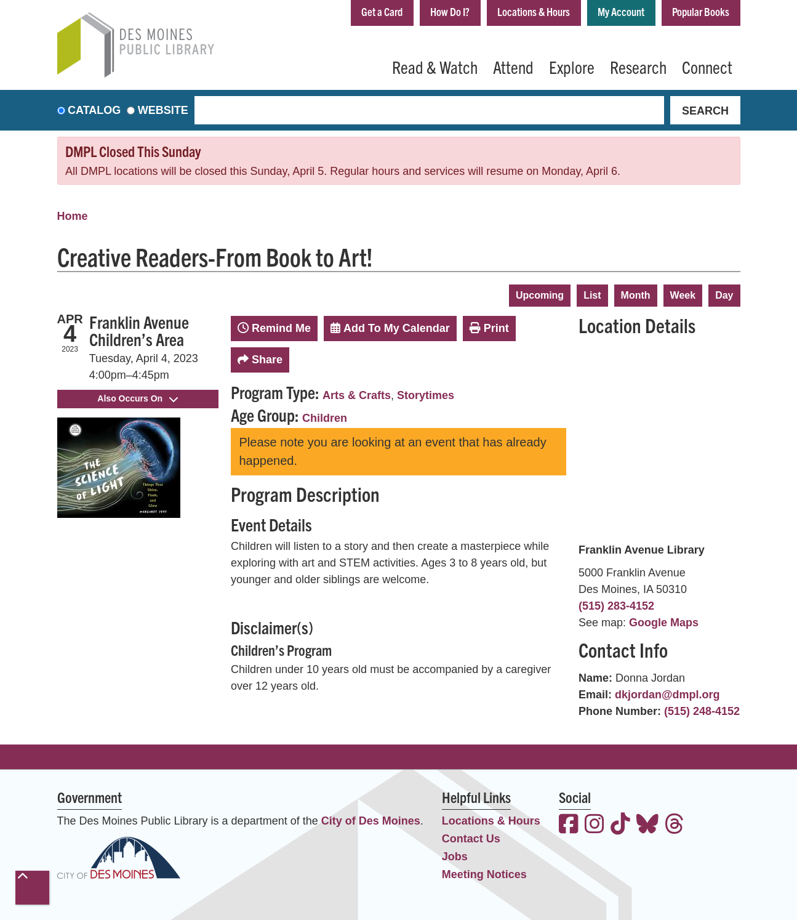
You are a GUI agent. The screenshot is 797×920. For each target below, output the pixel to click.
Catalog (94, 110)
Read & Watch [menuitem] (435, 66)
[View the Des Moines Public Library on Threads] (674, 825)
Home (72, 216)
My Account (621, 11)
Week (683, 295)
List (592, 295)
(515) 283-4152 (616, 606)
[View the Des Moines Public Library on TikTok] (620, 825)
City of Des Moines (370, 821)
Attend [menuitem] (513, 66)
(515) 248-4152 (702, 711)
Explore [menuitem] (572, 66)
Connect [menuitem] (707, 66)
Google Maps (664, 622)
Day (724, 295)
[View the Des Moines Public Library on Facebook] (569, 825)
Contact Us (471, 839)
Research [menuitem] (638, 66)
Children (324, 418)
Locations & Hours (533, 11)
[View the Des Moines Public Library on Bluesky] (647, 825)
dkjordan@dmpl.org (667, 694)
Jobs (455, 856)
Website (163, 110)
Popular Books (700, 11)
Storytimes (425, 395)
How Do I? (450, 11)
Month (636, 295)
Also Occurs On (137, 398)
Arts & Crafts (356, 395)
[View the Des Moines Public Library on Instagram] (594, 825)
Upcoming (540, 295)
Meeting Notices (484, 874)
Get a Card (382, 11)
